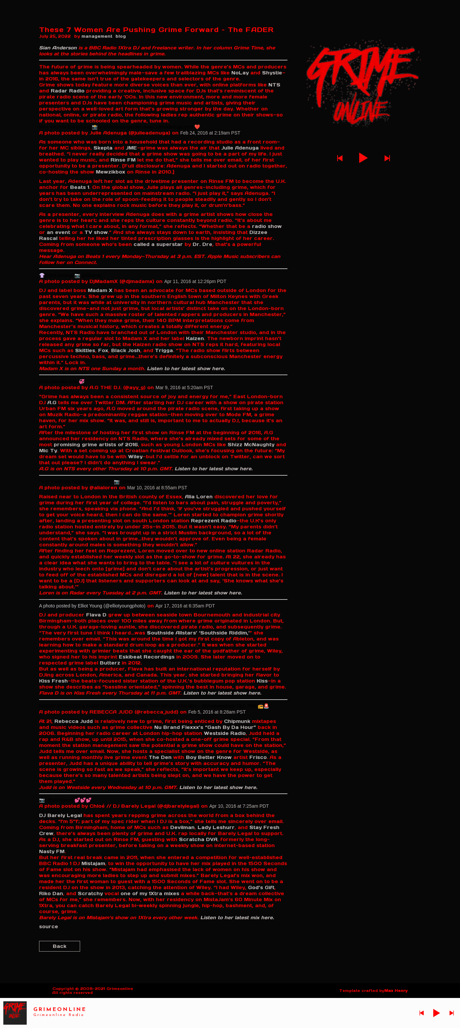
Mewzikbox (110, 172)
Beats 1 (79, 187)
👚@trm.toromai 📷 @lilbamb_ (71, 275)
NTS (274, 85)
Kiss (262, 681)
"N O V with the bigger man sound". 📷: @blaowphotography (102, 481)
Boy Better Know (209, 757)
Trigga (164, 350)
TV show (96, 232)
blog (121, 36)
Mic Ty (48, 451)
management (96, 36)
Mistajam (93, 863)
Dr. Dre (202, 244)
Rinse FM (123, 160)
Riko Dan (51, 893)
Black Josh (125, 350)
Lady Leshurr (216, 827)
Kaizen (195, 338)
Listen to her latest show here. (186, 368)
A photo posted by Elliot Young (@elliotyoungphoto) (92, 605)
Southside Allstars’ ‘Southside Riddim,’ (198, 633)
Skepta (102, 148)
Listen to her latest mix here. (237, 918)
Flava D (96, 615)
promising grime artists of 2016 (96, 445)
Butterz (110, 663)
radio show (267, 226)
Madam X (100, 290)
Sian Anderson (58, 48)
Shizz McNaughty (251, 445)
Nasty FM (51, 851)
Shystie (272, 73)
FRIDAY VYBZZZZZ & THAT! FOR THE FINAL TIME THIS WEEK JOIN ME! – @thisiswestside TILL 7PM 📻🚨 (154, 706)
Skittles (85, 350)
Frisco (258, 757)
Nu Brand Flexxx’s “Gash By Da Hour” (205, 727)
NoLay (240, 73)
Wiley (135, 457)
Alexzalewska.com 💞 (61, 381)
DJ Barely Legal (60, 815)
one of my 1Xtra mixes (150, 893)
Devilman (182, 827)
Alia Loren (199, 497)
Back (59, 946)
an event (58, 232)
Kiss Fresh (53, 681)
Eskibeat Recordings (147, 657)
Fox (103, 350)
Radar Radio (67, 91)
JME (131, 148)
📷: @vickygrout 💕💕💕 (65, 800)
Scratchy (90, 893)
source (48, 927)
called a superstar (158, 244)
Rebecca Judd (73, 721)
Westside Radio (225, 733)
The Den (160, 757)
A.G (51, 403)
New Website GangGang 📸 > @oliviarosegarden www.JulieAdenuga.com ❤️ (119, 127)
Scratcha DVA (198, 839)
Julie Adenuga (240, 148)
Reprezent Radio (213, 521)
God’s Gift (261, 887)
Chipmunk (237, 721)
